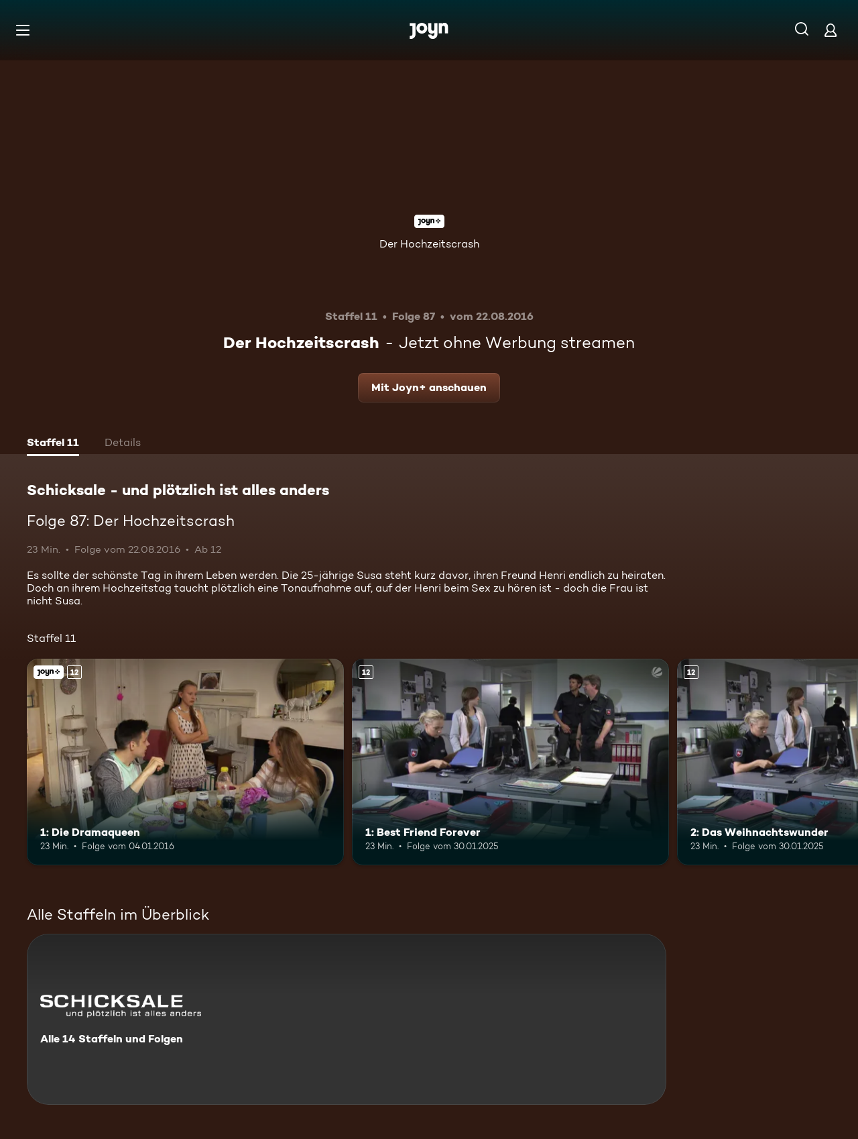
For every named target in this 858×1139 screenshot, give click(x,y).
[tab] (53, 444)
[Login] (830, 30)
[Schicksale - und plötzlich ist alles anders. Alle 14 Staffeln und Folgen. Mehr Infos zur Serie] (346, 1019)
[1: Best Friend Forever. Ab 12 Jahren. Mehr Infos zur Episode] (510, 762)
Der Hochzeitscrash (429, 243)
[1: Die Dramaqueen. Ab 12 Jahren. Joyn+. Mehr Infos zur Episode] (185, 762)
